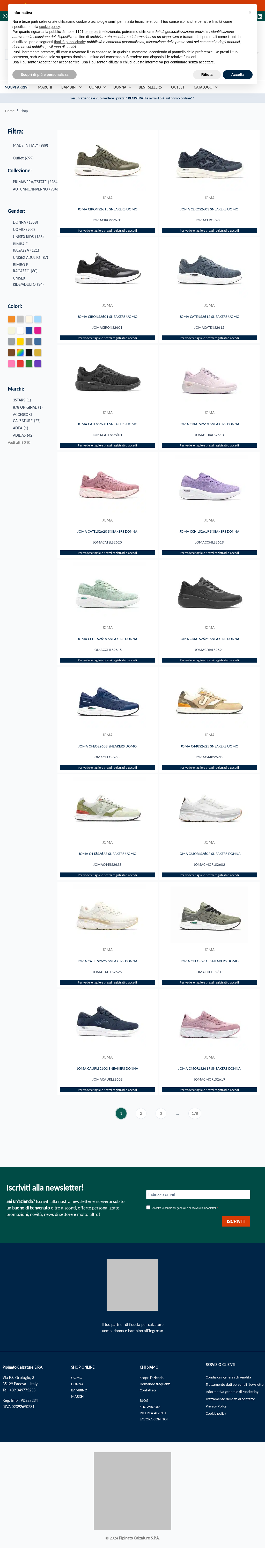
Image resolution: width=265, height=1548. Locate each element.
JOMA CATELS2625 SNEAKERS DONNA (107, 967)
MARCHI (78, 1396)
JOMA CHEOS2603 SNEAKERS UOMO (107, 750)
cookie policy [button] (49, 27)
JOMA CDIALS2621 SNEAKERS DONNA (209, 642)
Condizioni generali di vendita (231, 1377)
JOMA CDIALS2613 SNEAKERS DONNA (209, 426)
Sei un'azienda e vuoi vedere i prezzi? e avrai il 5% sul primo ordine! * (133, 98)
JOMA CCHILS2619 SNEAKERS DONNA (209, 534)
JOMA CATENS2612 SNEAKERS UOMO (209, 317)
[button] (250, 12)
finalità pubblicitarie (69, 42)
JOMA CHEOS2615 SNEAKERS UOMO (209, 967)
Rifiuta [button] (207, 74)
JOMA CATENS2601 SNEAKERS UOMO (107, 426)
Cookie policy (217, 1422)
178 (196, 1120)
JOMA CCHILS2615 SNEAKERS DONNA (107, 642)
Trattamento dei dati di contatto (233, 1407)
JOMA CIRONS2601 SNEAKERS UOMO (107, 317)
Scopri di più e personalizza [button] (44, 74)
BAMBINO (79, 1390)
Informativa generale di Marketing (235, 1399)
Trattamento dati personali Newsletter (228, 1388)
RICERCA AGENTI (154, 1412)
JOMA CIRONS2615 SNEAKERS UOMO (107, 209)
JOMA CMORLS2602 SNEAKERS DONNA (209, 858)
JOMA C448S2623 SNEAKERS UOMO (107, 858)
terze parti (93, 32)
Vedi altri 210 (19, 443)
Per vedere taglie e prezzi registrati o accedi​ (107, 232)
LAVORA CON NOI (155, 1419)
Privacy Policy (217, 1414)
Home (10, 111)
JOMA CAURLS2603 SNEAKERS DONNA (107, 1075)
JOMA (107, 198)
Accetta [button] (237, 74)
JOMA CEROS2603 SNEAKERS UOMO (209, 209)
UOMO (77, 1377)
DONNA (77, 1383)
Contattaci (148, 1390)
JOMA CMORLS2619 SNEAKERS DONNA (209, 1075)
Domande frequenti (156, 1383)
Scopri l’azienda (153, 1377)
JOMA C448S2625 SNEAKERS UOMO (209, 750)
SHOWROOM (151, 1406)
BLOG (144, 1400)
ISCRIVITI (236, 1221)
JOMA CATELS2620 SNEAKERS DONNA (107, 534)
